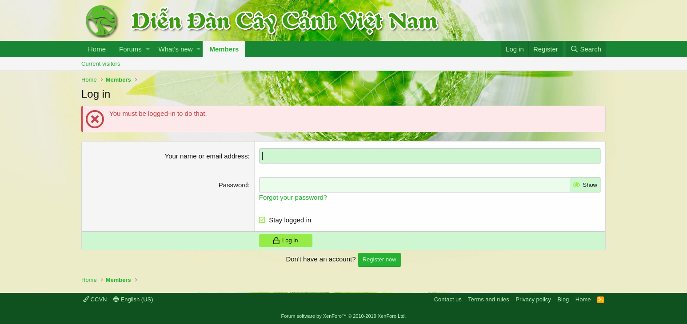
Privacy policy (533, 299)
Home (97, 49)
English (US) (133, 299)
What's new (176, 49)
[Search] (586, 49)
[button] (148, 49)
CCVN (95, 299)
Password (233, 185)
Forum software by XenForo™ (343, 316)
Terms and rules (488, 299)
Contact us (448, 299)
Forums (130, 49)
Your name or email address (206, 156)
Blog (563, 299)
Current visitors (100, 63)
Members (224, 49)
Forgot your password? (293, 197)
